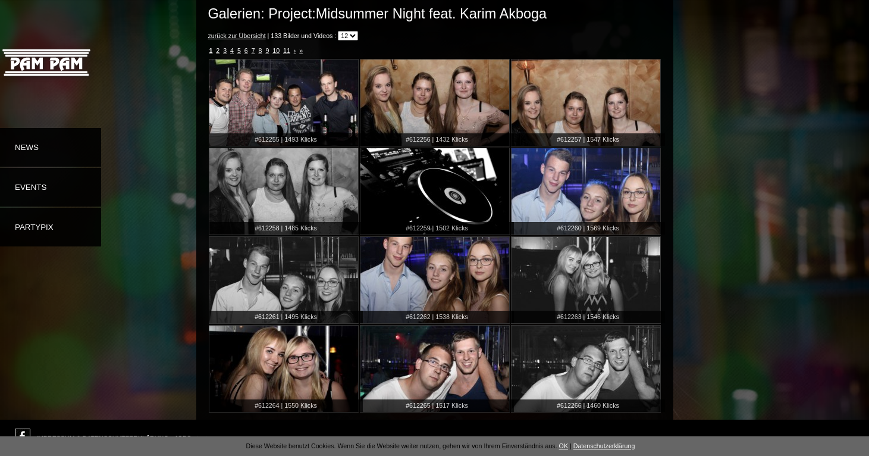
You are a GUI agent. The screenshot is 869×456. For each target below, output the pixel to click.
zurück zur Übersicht (237, 35)
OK (563, 445)
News (27, 147)
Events (30, 187)
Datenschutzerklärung (604, 445)
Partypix (34, 227)
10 (276, 50)
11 (286, 50)
